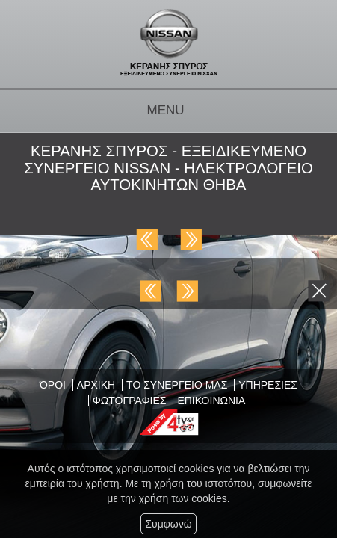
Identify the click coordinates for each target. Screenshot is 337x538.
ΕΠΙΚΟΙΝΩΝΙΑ (211, 400)
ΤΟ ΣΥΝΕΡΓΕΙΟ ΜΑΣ (176, 385)
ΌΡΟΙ (53, 385)
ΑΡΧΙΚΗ (96, 385)
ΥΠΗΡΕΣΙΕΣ (267, 385)
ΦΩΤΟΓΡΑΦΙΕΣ (130, 400)
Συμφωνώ (168, 524)
